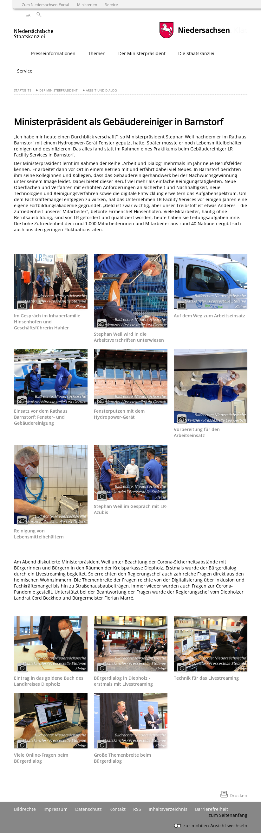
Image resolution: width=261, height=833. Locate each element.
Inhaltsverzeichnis (168, 809)
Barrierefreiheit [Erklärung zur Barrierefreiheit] (211, 809)
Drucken (238, 795)
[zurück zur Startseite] (34, 31)
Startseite (22, 90)
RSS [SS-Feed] (137, 809)
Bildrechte (25, 809)
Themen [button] (97, 53)
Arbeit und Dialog (101, 90)
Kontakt (117, 809)
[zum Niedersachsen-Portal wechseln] (194, 38)
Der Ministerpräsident (58, 90)
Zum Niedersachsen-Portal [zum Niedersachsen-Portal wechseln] (45, 4)
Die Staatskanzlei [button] (196, 53)
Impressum (55, 809)
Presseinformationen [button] (53, 53)
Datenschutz (88, 809)
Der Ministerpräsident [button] (142, 53)
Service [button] (24, 71)
